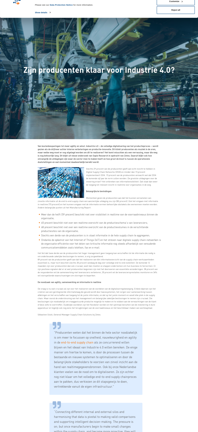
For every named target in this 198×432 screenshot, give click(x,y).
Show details (41, 27)
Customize (176, 16)
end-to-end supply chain (77, 342)
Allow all (176, 7)
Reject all (175, 24)
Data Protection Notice (61, 19)
